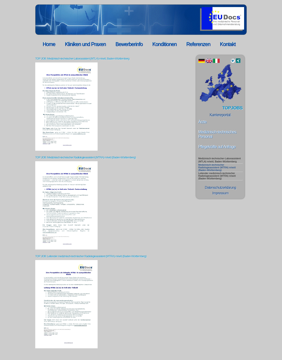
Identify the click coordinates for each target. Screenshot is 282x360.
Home (49, 44)
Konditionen (164, 44)
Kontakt (228, 44)
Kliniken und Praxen (85, 44)
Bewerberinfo (129, 44)
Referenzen (198, 44)
